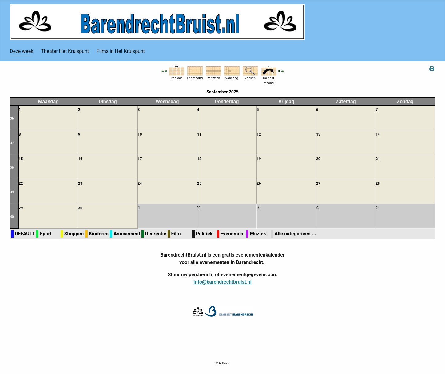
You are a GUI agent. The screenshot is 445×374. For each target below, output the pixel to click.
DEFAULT (25, 234)
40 (12, 216)
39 (12, 192)
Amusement (126, 234)
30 (80, 208)
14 (377, 134)
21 (377, 159)
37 (12, 143)
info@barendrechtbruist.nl (222, 282)
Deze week (21, 51)
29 (21, 208)
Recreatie (155, 234)
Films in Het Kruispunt (121, 51)
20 (318, 159)
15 (21, 159)
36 (12, 118)
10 (140, 134)
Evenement (233, 234)
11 (199, 134)
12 (259, 134)
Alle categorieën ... (295, 234)
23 (80, 183)
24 (140, 183)
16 (80, 159)
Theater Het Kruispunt (65, 51)
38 (12, 167)
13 (318, 134)
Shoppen (74, 234)
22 (21, 183)
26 (259, 183)
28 (377, 183)
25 (199, 183)
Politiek (204, 234)
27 (318, 183)
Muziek (258, 234)
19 (259, 159)
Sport (46, 234)
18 (199, 159)
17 (140, 159)
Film (176, 234)
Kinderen (99, 234)
